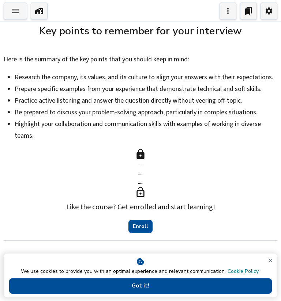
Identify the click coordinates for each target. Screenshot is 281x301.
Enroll (140, 226)
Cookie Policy (243, 271)
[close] (270, 260)
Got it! (140, 286)
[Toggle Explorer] (15, 11)
